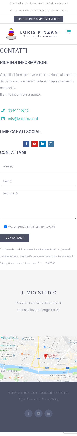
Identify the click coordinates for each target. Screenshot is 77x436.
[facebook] (26, 144)
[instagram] (51, 144)
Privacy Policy (50, 399)
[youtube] (34, 144)
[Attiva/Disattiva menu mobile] (69, 32)
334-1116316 (18, 110)
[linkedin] (42, 144)
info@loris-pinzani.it (57, 3)
